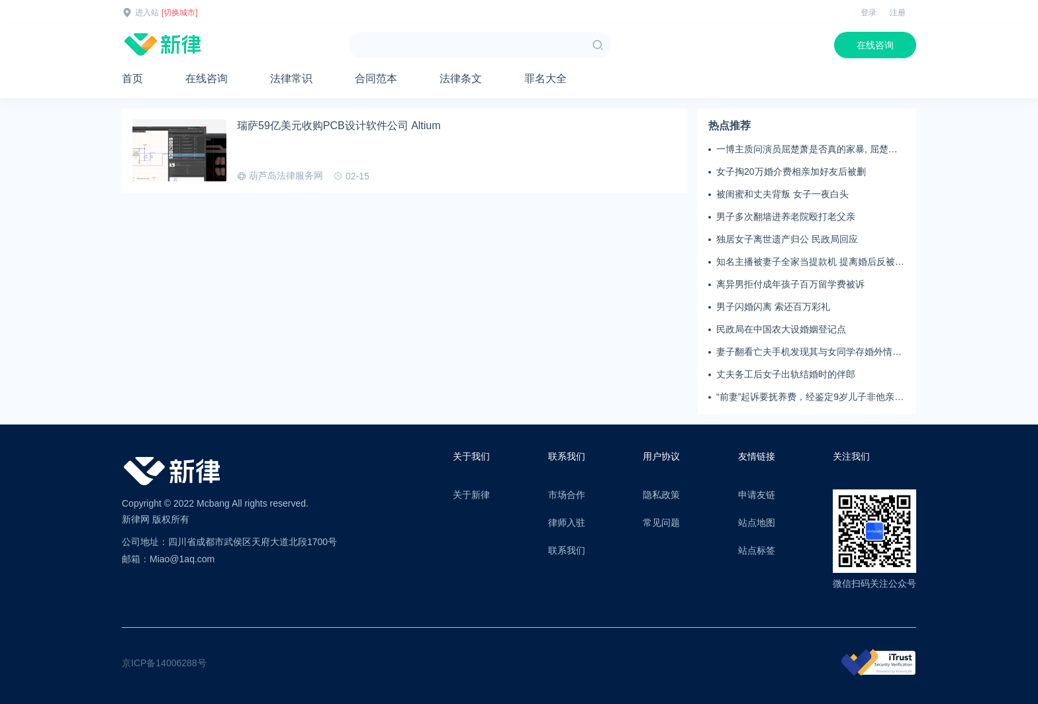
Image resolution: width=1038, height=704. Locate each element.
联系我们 (566, 550)
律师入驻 (566, 522)
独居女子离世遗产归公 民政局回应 (787, 239)
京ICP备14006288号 (164, 663)
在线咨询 (875, 45)
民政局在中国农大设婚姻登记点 (781, 329)
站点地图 (756, 522)
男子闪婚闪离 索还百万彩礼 (773, 306)
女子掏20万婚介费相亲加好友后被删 (791, 171)
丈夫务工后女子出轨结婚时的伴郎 (785, 374)
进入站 (147, 12)
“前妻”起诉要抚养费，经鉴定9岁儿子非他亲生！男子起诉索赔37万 (805, 397)
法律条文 (461, 78)
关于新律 (471, 494)
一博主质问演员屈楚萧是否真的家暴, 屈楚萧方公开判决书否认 (807, 150)
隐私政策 (661, 494)
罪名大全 (545, 78)
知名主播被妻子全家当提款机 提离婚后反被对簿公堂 (810, 262)
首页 (132, 78)
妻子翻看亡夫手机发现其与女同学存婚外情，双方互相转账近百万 (809, 352)
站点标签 (756, 550)
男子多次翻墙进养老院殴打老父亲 (785, 216)
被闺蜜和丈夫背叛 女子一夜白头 (782, 194)
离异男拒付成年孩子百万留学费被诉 (790, 284)
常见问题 (661, 522)
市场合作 (566, 494)
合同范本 (376, 78)
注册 (898, 12)
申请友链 (756, 494)
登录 (868, 12)
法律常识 (291, 78)
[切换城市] (180, 12)
